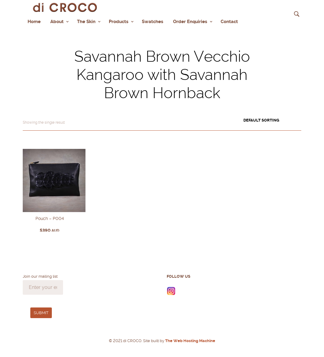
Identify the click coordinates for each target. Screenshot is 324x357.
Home (34, 21)
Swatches (152, 21)
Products (119, 21)
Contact (229, 21)
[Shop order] (272, 120)
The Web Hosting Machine (189, 340)
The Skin (86, 21)
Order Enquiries (190, 21)
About (57, 21)
